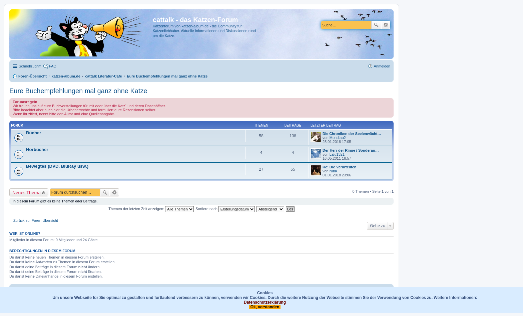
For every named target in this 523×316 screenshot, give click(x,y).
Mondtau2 (338, 138)
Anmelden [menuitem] (382, 66)
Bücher (33, 132)
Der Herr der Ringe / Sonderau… (351, 150)
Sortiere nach (224, 209)
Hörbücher (37, 149)
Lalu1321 (337, 154)
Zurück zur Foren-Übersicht (35, 220)
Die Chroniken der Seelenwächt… (352, 134)
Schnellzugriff (30, 66)
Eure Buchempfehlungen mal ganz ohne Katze (78, 91)
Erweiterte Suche (385, 25)
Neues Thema (26, 192)
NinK (334, 171)
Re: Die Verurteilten (339, 167)
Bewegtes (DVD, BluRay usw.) (57, 166)
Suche (376, 25)
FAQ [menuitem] (52, 66)
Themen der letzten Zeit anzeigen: (151, 209)
